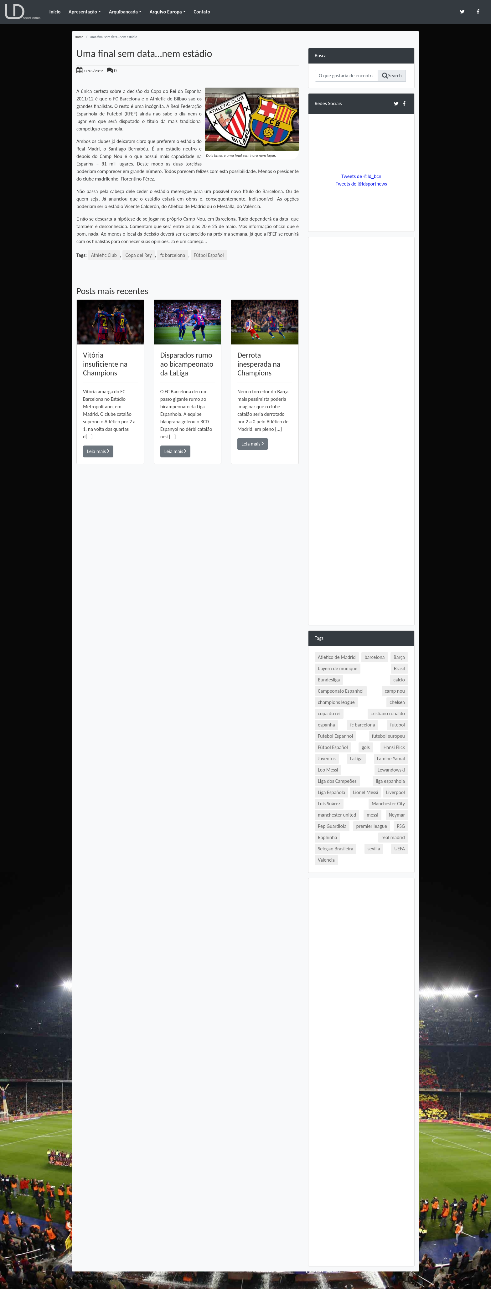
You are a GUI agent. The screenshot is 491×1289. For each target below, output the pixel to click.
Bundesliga (329, 680)
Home (79, 37)
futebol (397, 725)
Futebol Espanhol (335, 736)
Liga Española (331, 792)
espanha (326, 725)
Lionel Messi (365, 792)
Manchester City (388, 804)
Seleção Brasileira (335, 849)
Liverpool (395, 792)
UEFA (399, 849)
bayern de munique (337, 668)
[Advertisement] (187, 553)
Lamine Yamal (391, 759)
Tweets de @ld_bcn (361, 176)
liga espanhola (390, 781)
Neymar (397, 815)
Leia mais (98, 451)
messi (372, 815)
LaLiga (356, 759)
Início (54, 12)
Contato (202, 12)
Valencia (326, 860)
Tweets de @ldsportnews (361, 184)
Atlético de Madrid (337, 657)
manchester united (337, 815)
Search (392, 75)
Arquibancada (123, 12)
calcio (399, 680)
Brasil (399, 668)
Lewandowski (391, 770)
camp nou (395, 691)
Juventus (327, 759)
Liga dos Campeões (337, 781)
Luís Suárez (329, 804)
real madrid (393, 837)
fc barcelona (172, 255)
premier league (371, 826)
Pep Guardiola (332, 826)
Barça (399, 657)
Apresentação (83, 12)
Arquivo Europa (166, 12)
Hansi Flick (394, 747)
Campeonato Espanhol (341, 691)
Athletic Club (104, 255)
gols (366, 747)
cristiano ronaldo (388, 713)
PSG (401, 826)
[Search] (346, 76)
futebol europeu (388, 736)
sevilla (374, 849)
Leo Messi (328, 770)
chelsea (397, 702)
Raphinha (327, 837)
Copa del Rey (139, 255)
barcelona (374, 657)
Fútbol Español (209, 255)
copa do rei (329, 713)
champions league (336, 702)
